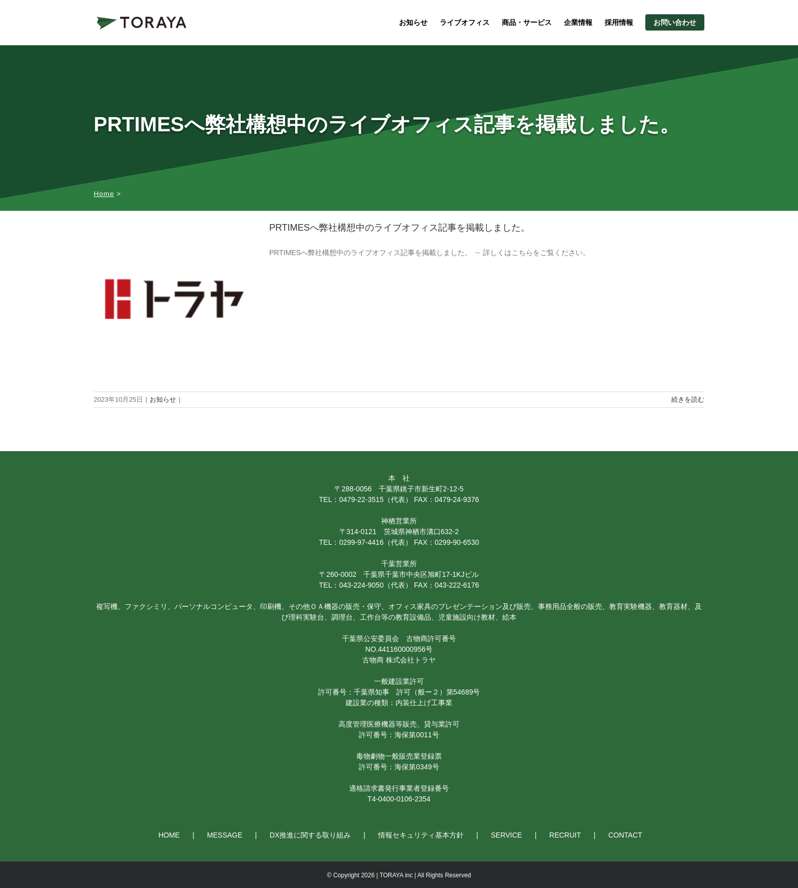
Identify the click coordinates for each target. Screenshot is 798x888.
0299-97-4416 (361, 542)
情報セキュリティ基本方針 (421, 835)
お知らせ (413, 22)
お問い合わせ (674, 22)
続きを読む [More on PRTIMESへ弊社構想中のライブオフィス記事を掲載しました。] (687, 399)
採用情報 (619, 22)
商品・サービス (527, 22)
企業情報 (578, 22)
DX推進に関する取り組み (310, 835)
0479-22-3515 (361, 499)
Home (104, 194)
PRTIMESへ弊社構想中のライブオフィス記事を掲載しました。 (399, 228)
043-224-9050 (361, 585)
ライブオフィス (465, 22)
